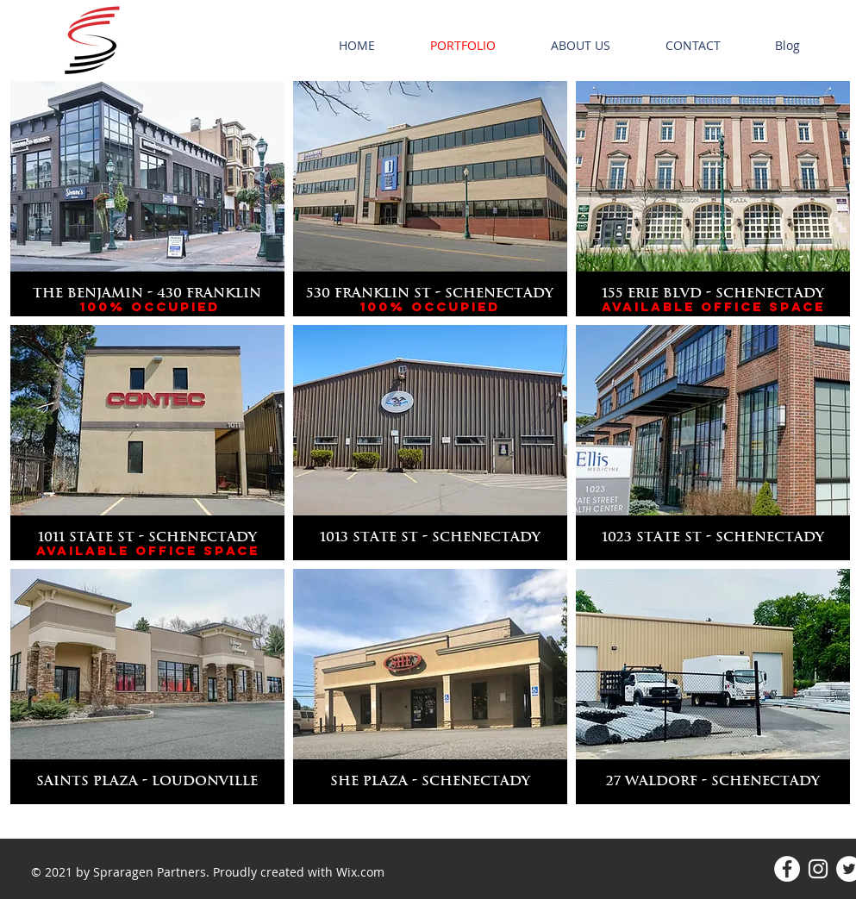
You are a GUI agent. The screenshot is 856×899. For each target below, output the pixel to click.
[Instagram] (818, 869)
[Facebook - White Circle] (787, 869)
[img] (147, 442)
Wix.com (360, 872)
